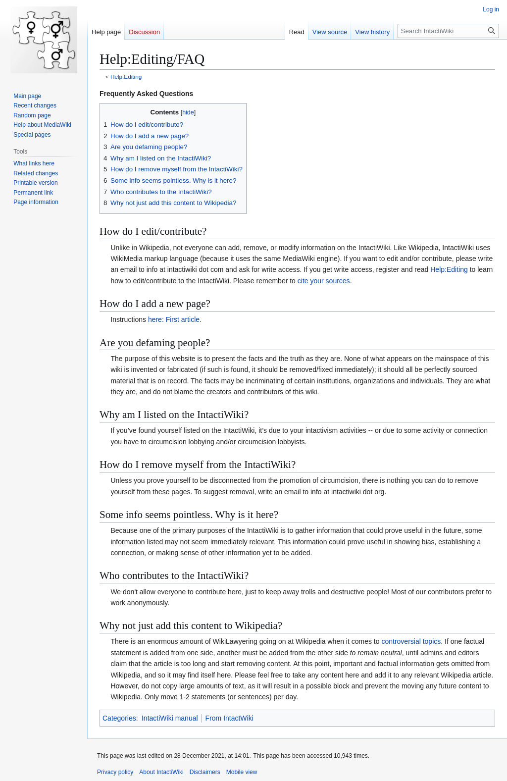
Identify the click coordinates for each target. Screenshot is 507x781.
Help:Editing (126, 76)
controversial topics (411, 641)
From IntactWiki (229, 718)
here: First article (174, 319)
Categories (119, 718)
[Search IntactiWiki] (448, 31)
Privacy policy (115, 772)
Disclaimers (205, 772)
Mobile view (241, 772)
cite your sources (324, 281)
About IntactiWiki (161, 772)
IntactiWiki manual (170, 718)
